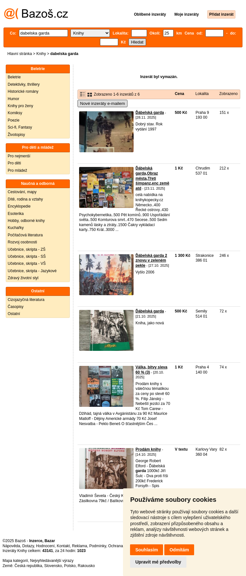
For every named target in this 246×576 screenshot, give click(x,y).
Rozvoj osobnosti (22, 242)
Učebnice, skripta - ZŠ (26, 249)
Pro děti (14, 163)
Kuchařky (16, 227)
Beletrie (14, 77)
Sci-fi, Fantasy (20, 127)
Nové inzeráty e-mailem (102, 103)
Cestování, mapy (22, 192)
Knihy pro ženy (20, 106)
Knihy (41, 53)
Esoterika (16, 213)
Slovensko (53, 566)
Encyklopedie (19, 206)
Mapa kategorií (15, 560)
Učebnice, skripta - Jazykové (32, 271)
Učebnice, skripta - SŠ (27, 256)
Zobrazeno (228, 93)
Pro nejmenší (19, 156)
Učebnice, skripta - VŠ (27, 263)
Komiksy (15, 113)
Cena (179, 93)
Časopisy (15, 306)
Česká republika (28, 566)
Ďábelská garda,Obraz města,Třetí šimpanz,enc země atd (152, 178)
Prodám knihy (148, 449)
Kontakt (63, 546)
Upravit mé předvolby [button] (158, 561)
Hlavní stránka (19, 53)
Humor (13, 99)
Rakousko (86, 566)
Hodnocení (45, 546)
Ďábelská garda (149, 112)
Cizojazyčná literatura (26, 299)
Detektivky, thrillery (24, 84)
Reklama (79, 546)
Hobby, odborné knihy (26, 220)
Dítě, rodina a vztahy (25, 199)
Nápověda (11, 546)
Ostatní (14, 314)
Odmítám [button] (179, 549)
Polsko (70, 566)
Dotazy (28, 546)
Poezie (14, 120)
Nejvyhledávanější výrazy (51, 560)
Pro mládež (17, 170)
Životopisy (16, 134)
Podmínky (97, 546)
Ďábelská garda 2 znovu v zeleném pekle (151, 260)
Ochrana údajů (121, 546)
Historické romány (23, 91)
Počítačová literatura (25, 235)
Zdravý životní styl (23, 278)
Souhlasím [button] (146, 549)
